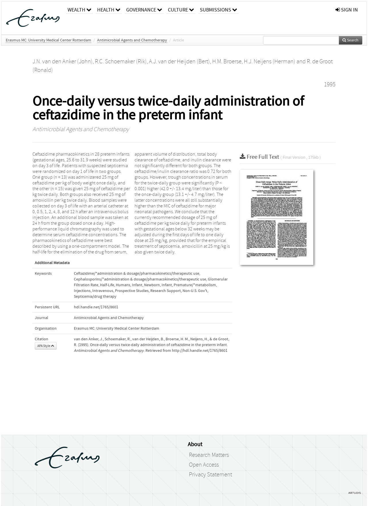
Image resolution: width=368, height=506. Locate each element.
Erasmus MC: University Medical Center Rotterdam (48, 40)
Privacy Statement (210, 474)
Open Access (204, 464)
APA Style (45, 346)
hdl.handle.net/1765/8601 (96, 307)
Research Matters (209, 455)
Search (350, 40)
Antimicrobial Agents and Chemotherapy (132, 40)
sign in (347, 10)
